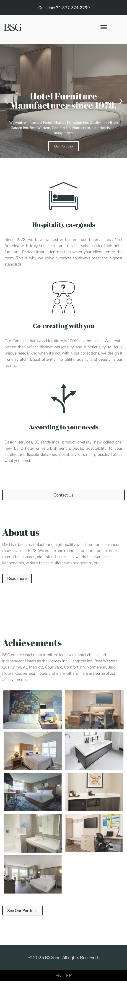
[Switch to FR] (69, 975)
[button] (103, 27)
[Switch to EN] (58, 975)
